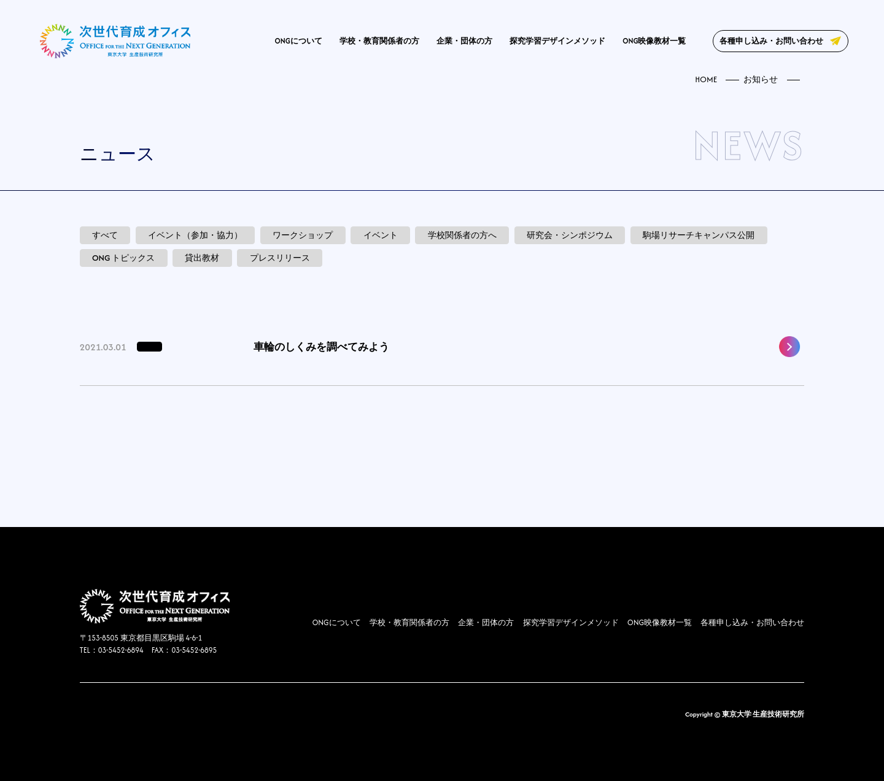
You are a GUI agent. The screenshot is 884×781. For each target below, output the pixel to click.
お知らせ (760, 79)
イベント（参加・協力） (195, 235)
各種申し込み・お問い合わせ (771, 41)
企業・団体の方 (464, 41)
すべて (105, 235)
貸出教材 (202, 258)
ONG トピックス (123, 258)
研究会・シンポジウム (570, 235)
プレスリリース (280, 258)
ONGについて (298, 41)
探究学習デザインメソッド (557, 41)
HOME (706, 79)
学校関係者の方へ (462, 235)
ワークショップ (303, 235)
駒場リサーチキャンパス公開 (698, 235)
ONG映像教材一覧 (654, 41)
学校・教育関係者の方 (379, 41)
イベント (380, 235)
